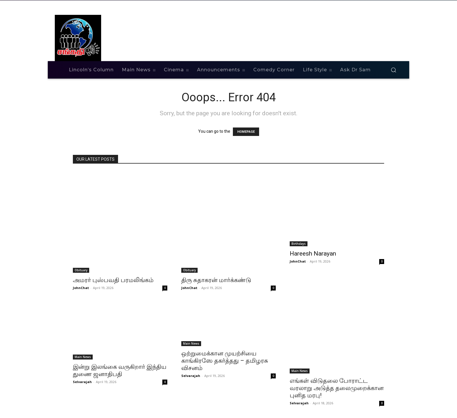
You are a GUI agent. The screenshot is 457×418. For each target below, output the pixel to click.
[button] (393, 70)
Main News (83, 357)
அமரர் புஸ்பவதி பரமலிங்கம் (113, 280)
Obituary (81, 270)
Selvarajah (82, 382)
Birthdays (298, 244)
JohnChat (81, 288)
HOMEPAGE (246, 132)
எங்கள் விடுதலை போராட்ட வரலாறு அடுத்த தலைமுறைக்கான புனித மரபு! (337, 388)
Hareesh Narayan (313, 253)
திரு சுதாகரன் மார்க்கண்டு (216, 280)
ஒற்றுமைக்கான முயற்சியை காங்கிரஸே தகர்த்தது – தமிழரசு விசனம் (224, 360)
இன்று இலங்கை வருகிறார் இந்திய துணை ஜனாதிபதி (119, 370)
